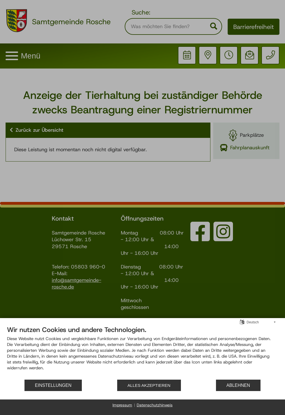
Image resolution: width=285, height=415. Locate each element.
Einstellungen (53, 385)
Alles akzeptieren (148, 385)
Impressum (122, 404)
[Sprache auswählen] (242, 322)
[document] (142, 352)
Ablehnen (238, 385)
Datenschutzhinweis (155, 404)
